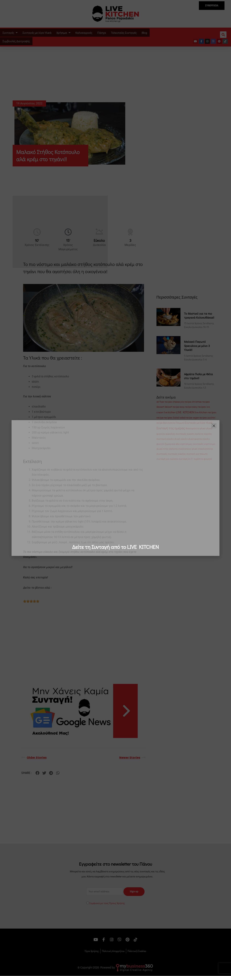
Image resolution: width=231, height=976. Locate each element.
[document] (115, 488)
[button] (214, 426)
